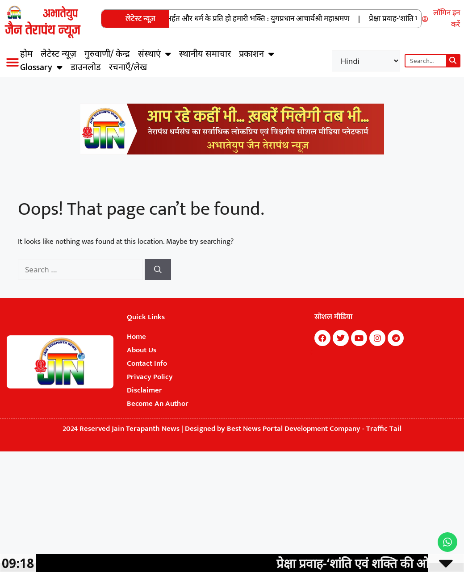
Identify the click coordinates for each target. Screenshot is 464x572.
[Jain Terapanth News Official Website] (232, 152)
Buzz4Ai (311, 353)
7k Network (311, 352)
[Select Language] (366, 60)
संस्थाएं (154, 54)
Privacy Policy (150, 377)
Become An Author (157, 403)
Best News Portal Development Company (293, 428)
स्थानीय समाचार (205, 54)
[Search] (453, 61)
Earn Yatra (311, 356)
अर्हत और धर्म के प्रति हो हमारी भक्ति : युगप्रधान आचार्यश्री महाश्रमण (263, 19)
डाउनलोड (86, 67)
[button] (12, 62)
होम (26, 54)
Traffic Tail (383, 428)
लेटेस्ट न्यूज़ (58, 54)
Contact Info (147, 363)
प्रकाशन (256, 54)
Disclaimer (144, 390)
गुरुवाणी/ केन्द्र (107, 54)
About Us (141, 350)
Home (136, 336)
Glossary (41, 67)
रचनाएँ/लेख (128, 67)
